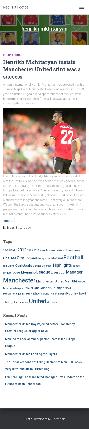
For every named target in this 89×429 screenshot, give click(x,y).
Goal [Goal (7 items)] (18, 266)
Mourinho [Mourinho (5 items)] (9, 288)
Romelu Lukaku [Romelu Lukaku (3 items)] (58, 293)
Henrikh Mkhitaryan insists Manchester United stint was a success (42, 69)
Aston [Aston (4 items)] (60, 250)
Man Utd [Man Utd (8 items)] (71, 281)
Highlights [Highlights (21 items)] (62, 265)
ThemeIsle (58, 419)
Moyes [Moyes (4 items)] (19, 288)
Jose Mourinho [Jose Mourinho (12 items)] (24, 272)
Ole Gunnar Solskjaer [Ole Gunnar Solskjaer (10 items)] (50, 288)
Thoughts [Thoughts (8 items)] (10, 302)
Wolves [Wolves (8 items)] (52, 302)
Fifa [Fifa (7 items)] (53, 258)
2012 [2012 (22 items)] (21, 249)
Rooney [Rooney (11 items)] (72, 293)
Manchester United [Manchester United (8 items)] (50, 281)
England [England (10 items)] (31, 258)
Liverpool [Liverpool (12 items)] (58, 272)
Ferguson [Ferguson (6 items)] (43, 258)
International (12, 55)
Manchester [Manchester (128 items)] (19, 280)
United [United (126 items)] (37, 301)
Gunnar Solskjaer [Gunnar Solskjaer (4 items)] (42, 265)
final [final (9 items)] (59, 258)
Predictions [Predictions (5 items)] (10, 293)
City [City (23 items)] (20, 257)
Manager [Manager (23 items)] (74, 272)
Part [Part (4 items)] (68, 288)
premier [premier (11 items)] (24, 293)
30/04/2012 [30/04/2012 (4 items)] (10, 250)
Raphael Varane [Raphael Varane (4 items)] (40, 293)
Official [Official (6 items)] (28, 288)
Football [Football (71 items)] (73, 257)
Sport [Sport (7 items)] (82, 293)
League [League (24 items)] (43, 272)
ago (23, 227)
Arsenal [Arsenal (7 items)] (51, 250)
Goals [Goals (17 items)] (27, 265)
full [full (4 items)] (5, 265)
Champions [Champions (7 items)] (72, 250)
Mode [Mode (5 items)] (81, 281)
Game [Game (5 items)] (11, 265)
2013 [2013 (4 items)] (30, 250)
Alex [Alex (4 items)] (42, 250)
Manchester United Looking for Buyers (31, 354)
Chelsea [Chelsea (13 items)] (9, 258)
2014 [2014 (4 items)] (36, 250)
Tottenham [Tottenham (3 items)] (23, 302)
